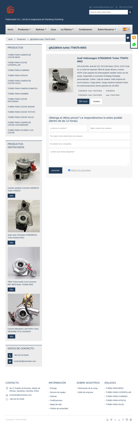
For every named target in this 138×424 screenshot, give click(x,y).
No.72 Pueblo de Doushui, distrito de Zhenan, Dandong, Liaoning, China (24, 389)
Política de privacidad (59, 408)
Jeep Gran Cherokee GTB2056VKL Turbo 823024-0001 (22, 236)
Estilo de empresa (85, 392)
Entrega (53, 388)
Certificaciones (56, 400)
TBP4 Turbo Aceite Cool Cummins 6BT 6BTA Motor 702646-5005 (22, 283)
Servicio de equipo (57, 392)
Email (83, 101)
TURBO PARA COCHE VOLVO (21, 117)
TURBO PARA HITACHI (18, 75)
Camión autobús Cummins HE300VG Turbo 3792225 (23, 189)
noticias (41, 29)
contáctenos (85, 29)
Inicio (10, 29)
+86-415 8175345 (125, 7)
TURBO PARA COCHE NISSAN (21, 107)
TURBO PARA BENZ (114, 388)
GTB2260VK (110, 91)
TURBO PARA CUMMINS (18, 70)
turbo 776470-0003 (112, 95)
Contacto (12, 382)
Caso (53, 29)
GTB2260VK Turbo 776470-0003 (90, 91)
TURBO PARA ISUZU (115, 404)
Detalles (96, 101)
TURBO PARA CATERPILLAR (118, 392)
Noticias (53, 396)
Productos (24, 29)
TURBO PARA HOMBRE (18, 94)
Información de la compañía (89, 388)
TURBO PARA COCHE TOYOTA (21, 112)
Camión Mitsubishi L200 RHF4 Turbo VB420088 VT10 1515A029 (23, 330)
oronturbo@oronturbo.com (103, 7)
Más (11, 196)
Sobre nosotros (107, 29)
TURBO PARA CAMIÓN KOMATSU (22, 88)
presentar (55, 170)
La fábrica (67, 29)
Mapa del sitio (56, 404)
